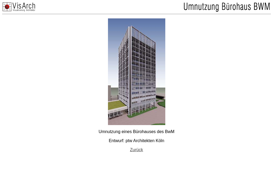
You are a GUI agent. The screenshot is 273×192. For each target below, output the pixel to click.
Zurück (136, 149)
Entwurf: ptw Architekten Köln (136, 140)
